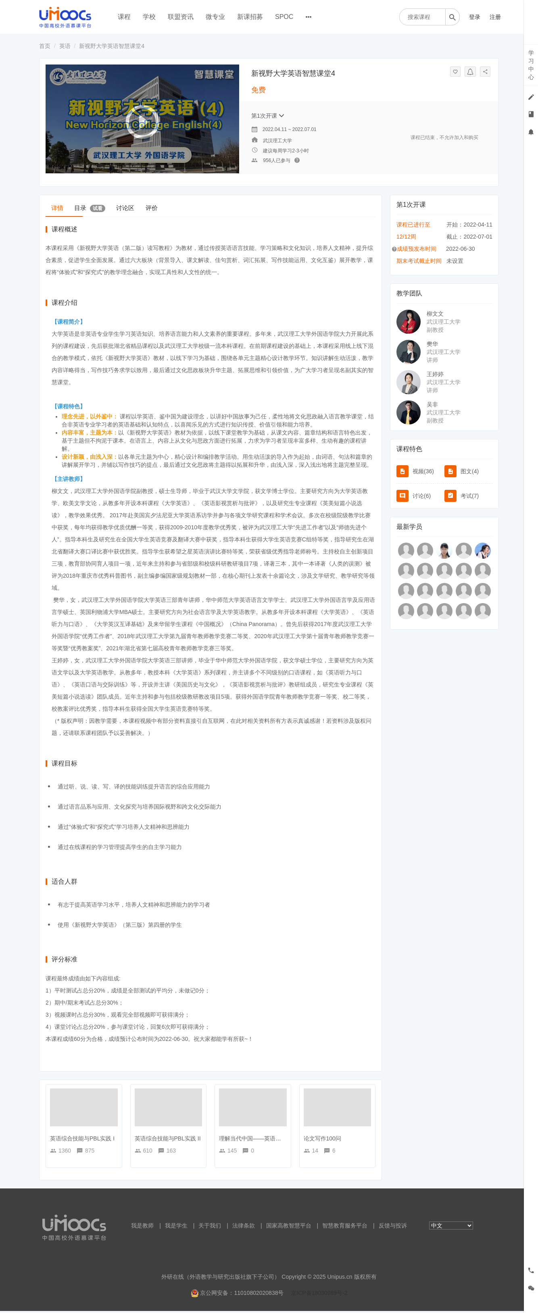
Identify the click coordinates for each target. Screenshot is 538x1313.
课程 (124, 16)
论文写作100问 (322, 1140)
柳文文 (435, 313)
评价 (200, 207)
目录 (111, 208)
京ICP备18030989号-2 (319, 1295)
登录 (474, 17)
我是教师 (142, 1227)
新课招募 (250, 16)
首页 (44, 46)
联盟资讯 (181, 16)
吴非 (432, 404)
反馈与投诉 (393, 1227)
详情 (64, 207)
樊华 (432, 344)
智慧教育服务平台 (344, 1227)
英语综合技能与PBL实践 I (82, 1140)
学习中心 (531, 65)
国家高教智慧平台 (288, 1227)
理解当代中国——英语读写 (253, 1140)
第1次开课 (267, 115)
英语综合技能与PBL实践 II (168, 1140)
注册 (495, 17)
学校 (149, 16)
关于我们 (209, 1227)
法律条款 (243, 1227)
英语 (65, 46)
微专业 (215, 16)
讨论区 (160, 207)
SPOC (284, 16)
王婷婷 (435, 374)
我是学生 (176, 1227)
